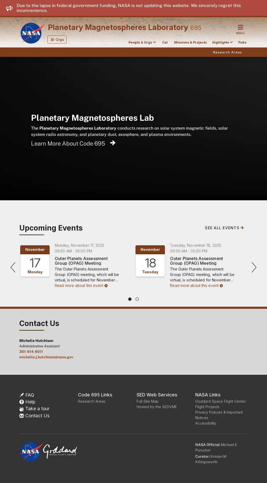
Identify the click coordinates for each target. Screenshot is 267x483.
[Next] (254, 267)
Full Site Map (148, 401)
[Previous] (13, 267)
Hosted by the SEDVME (157, 406)
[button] (56, 39)
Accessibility (205, 423)
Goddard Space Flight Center (220, 401)
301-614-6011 (31, 351)
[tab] (129, 299)
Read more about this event (81, 285)
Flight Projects (207, 406)
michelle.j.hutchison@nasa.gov (46, 357)
